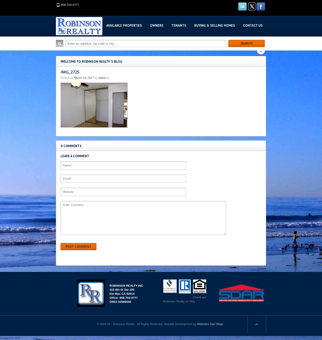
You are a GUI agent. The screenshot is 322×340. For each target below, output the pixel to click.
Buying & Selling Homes (214, 25)
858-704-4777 (70, 4)
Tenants (179, 25)
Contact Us (253, 25)
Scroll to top (256, 324)
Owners (156, 25)
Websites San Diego (210, 324)
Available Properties (124, 25)
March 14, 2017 (84, 78)
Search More (261, 53)
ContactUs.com (10, 338)
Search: (59, 43)
